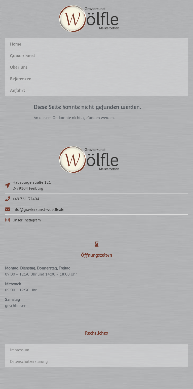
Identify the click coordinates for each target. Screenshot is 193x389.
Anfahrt (17, 90)
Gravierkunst (22, 55)
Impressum (19, 349)
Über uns (18, 67)
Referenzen (20, 79)
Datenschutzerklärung (29, 361)
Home (15, 44)
